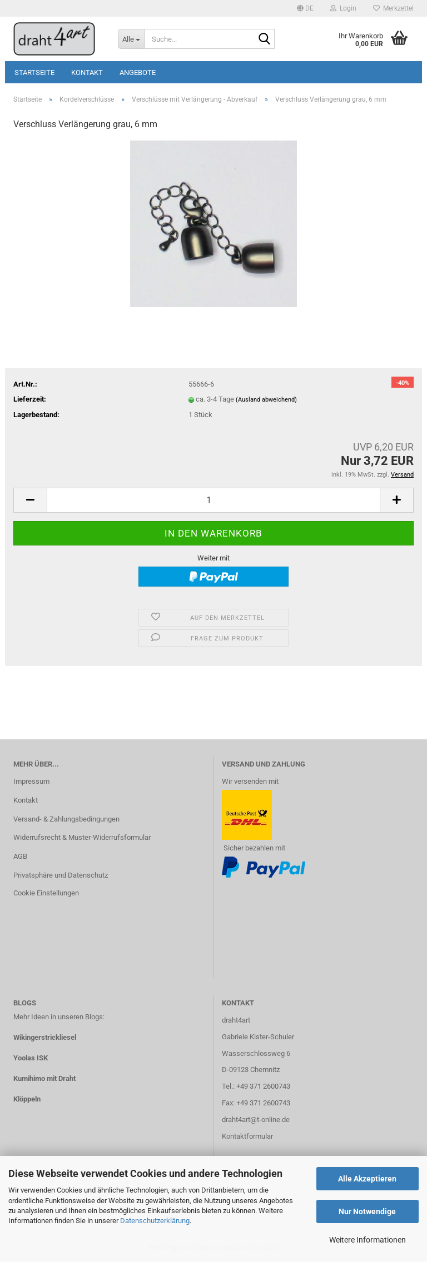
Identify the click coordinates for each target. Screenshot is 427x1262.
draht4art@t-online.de (256, 1119)
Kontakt (87, 72)
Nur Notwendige (367, 1211)
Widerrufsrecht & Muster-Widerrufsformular (82, 837)
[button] (305, 8)
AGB (20, 856)
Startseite (34, 72)
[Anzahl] (213, 500)
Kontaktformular (247, 1136)
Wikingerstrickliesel (44, 1037)
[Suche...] (131, 39)
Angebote (138, 72)
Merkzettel (393, 8)
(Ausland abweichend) (266, 399)
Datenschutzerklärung (155, 1220)
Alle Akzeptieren (367, 1178)
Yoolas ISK (30, 1058)
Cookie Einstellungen (46, 893)
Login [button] (343, 8)
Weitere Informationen (367, 1239)
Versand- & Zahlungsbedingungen (66, 819)
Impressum (31, 781)
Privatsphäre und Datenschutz (60, 875)
